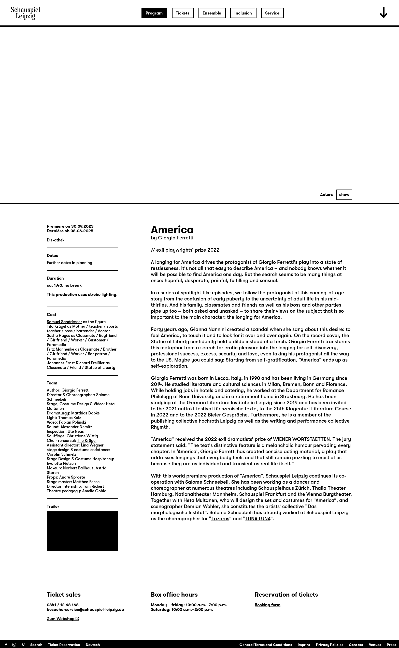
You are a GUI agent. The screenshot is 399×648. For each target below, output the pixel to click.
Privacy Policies (329, 645)
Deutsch (93, 645)
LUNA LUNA (258, 519)
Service (272, 13)
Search (36, 645)
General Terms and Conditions (265, 645)
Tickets (182, 13)
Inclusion (243, 13)
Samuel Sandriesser (64, 322)
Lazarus (220, 519)
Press (391, 645)
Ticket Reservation (64, 645)
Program (154, 13)
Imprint (304, 645)
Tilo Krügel (56, 326)
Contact (356, 645)
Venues (375, 645)
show (344, 194)
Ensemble (212, 13)
